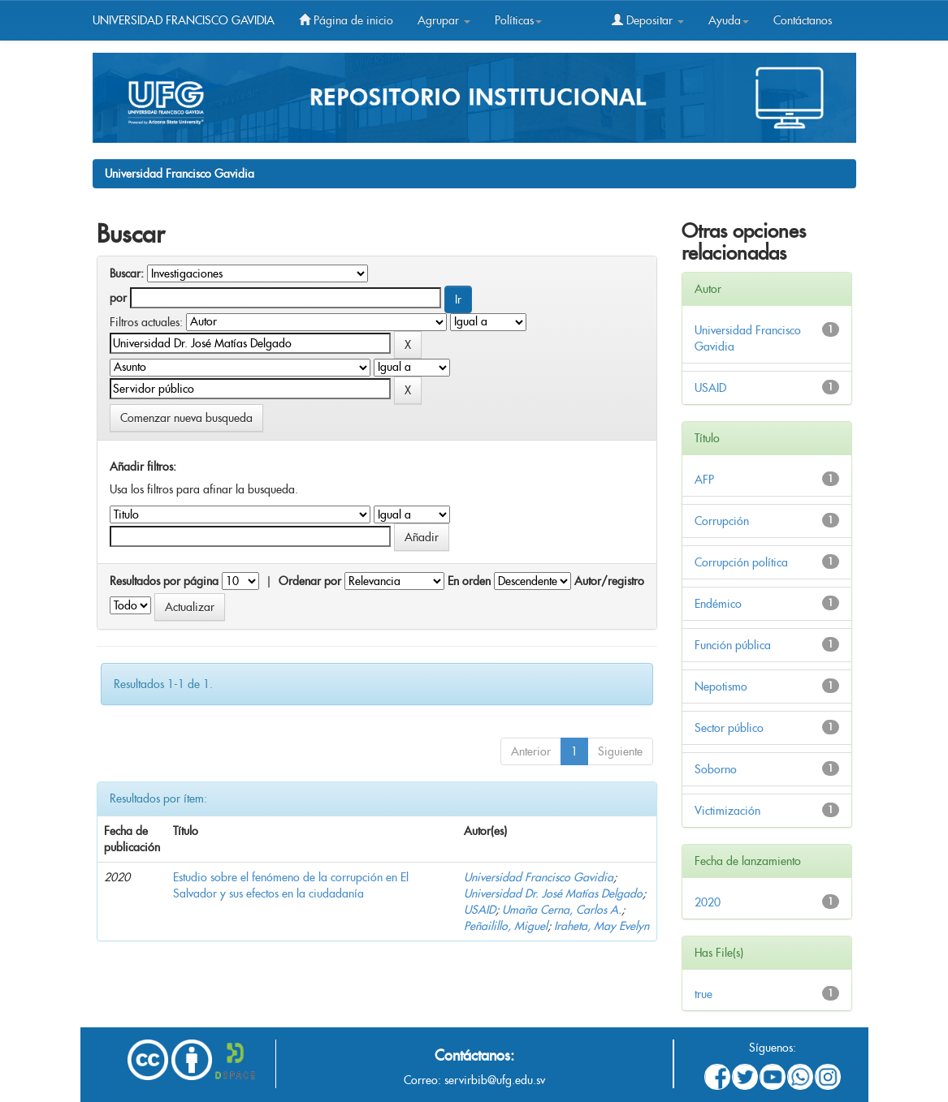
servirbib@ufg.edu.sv (494, 1080)
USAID (480, 909)
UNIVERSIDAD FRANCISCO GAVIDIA (184, 20)
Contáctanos (802, 20)
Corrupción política (741, 562)
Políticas (518, 20)
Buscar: (127, 273)
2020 (708, 902)
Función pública (733, 645)
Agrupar (444, 20)
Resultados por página (164, 581)
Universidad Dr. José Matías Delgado (553, 893)
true (703, 994)
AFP (704, 479)
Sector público (729, 728)
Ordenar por (310, 581)
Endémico (718, 603)
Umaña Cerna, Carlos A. (561, 909)
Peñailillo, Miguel (506, 926)
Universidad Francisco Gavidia (179, 173)
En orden (469, 581)
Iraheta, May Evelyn (601, 926)
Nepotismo (721, 686)
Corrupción (722, 521)
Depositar (648, 20)
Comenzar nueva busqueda (186, 418)
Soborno (716, 769)
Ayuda (728, 20)
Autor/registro (609, 581)
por (118, 298)
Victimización (727, 810)
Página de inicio (346, 20)
